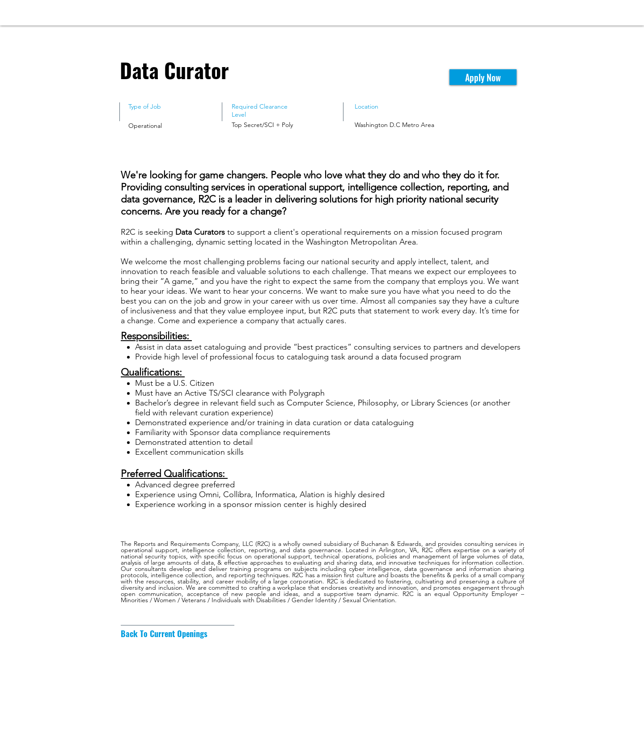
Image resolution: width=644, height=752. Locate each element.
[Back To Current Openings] (164, 633)
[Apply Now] (483, 77)
